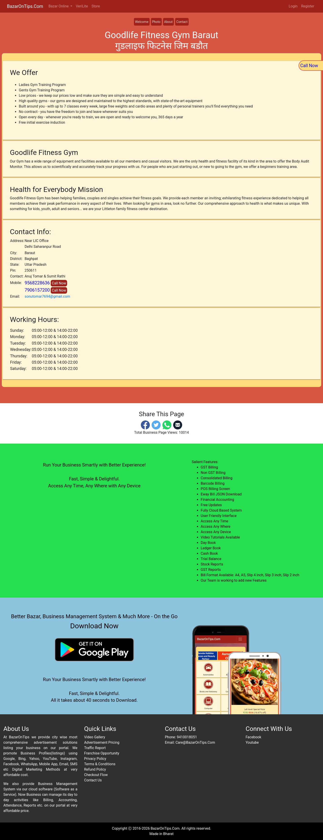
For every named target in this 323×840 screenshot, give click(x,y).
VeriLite (82, 6)
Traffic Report (95, 748)
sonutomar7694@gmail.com (47, 296)
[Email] (177, 425)
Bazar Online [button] (59, 6)
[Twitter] (156, 425)
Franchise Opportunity (101, 753)
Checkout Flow (96, 775)
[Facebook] (145, 425)
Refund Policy (95, 769)
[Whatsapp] (166, 425)
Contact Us (93, 780)
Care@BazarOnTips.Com (195, 742)
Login (293, 6)
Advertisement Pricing (101, 742)
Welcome (141, 22)
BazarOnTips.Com (25, 6)
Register (307, 6)
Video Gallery (94, 737)
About (168, 22)
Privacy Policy (95, 758)
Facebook (253, 737)
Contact (182, 22)
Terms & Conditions (100, 764)
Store (96, 6)
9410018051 (187, 737)
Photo (156, 22)
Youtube (252, 742)
